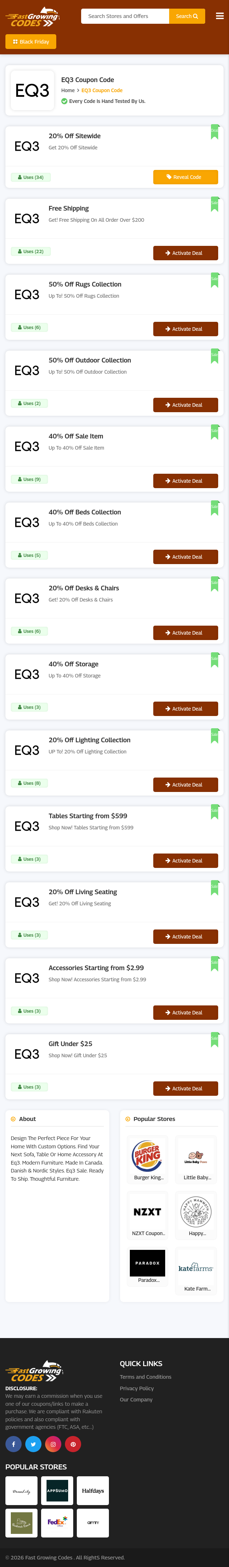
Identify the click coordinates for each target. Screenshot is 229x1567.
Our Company (136, 1399)
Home (68, 90)
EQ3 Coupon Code (102, 90)
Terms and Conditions (146, 1376)
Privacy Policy (137, 1388)
